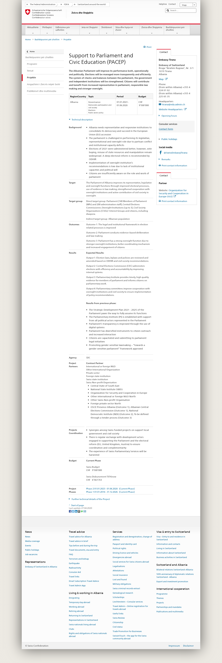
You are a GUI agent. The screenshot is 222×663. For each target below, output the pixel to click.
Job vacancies (31, 554)
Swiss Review (119, 618)
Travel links (74, 577)
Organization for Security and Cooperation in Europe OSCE (173, 193)
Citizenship (118, 622)
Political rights (119, 548)
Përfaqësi (47, 30)
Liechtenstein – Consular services (128, 602)
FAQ (71, 554)
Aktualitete (32, 30)
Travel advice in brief (78, 541)
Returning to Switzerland (80, 615)
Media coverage (32, 541)
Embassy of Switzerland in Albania (41, 567)
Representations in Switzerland (83, 620)
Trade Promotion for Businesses (127, 631)
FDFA (66, 4)
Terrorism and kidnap (79, 559)
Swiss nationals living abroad (82, 624)
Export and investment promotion (172, 581)
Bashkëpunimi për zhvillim (177, 30)
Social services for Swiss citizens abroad (131, 562)
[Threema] (79, 511)
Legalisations (119, 566)
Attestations (118, 571)
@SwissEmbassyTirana (175, 152)
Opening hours (169, 116)
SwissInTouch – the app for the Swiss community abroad (129, 637)
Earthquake (74, 563)
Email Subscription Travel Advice (84, 581)
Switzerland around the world (92, 4)
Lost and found (120, 579)
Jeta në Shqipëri (89, 30)
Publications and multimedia (169, 611)
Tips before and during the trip (83, 545)
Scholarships (118, 597)
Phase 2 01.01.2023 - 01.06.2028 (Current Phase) (110, 489)
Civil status (118, 627)
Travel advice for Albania (80, 537)
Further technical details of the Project (90, 499)
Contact (162, 52)
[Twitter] (73, 511)
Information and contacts (168, 544)
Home (28, 39)
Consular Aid (75, 572)
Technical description (82, 119)
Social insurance (120, 575)
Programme (161, 594)
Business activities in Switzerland (171, 557)
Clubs (71, 629)
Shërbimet (106, 30)
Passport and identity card (125, 544)
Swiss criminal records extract (126, 588)
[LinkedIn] (76, 511)
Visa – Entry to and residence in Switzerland (170, 538)
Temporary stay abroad (79, 602)
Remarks (165, 159)
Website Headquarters (172, 109)
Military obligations (122, 584)
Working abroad (76, 607)
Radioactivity (75, 568)
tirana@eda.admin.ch (173, 104)
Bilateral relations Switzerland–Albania (174, 570)
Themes (160, 598)
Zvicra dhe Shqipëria (152, 30)
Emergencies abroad (122, 557)
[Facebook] (70, 511)
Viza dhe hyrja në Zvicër (127, 30)
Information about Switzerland (171, 553)
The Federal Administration (42, 4)
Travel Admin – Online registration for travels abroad (130, 607)
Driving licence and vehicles (125, 553)
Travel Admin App (77, 585)
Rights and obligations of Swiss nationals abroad (88, 635)
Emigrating (74, 598)
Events (28, 545)
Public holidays (169, 139)
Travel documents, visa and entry (84, 550)
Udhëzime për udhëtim (67, 30)
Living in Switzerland (166, 548)
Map (163, 79)
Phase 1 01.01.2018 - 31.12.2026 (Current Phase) (110, 492)
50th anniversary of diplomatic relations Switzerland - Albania (175, 575)
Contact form (166, 128)
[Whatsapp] (82, 511)
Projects (160, 602)
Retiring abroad (76, 611)
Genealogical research (123, 593)
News (27, 537)
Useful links (118, 613)
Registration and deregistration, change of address (132, 538)
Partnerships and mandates (168, 607)
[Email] (85, 511)
